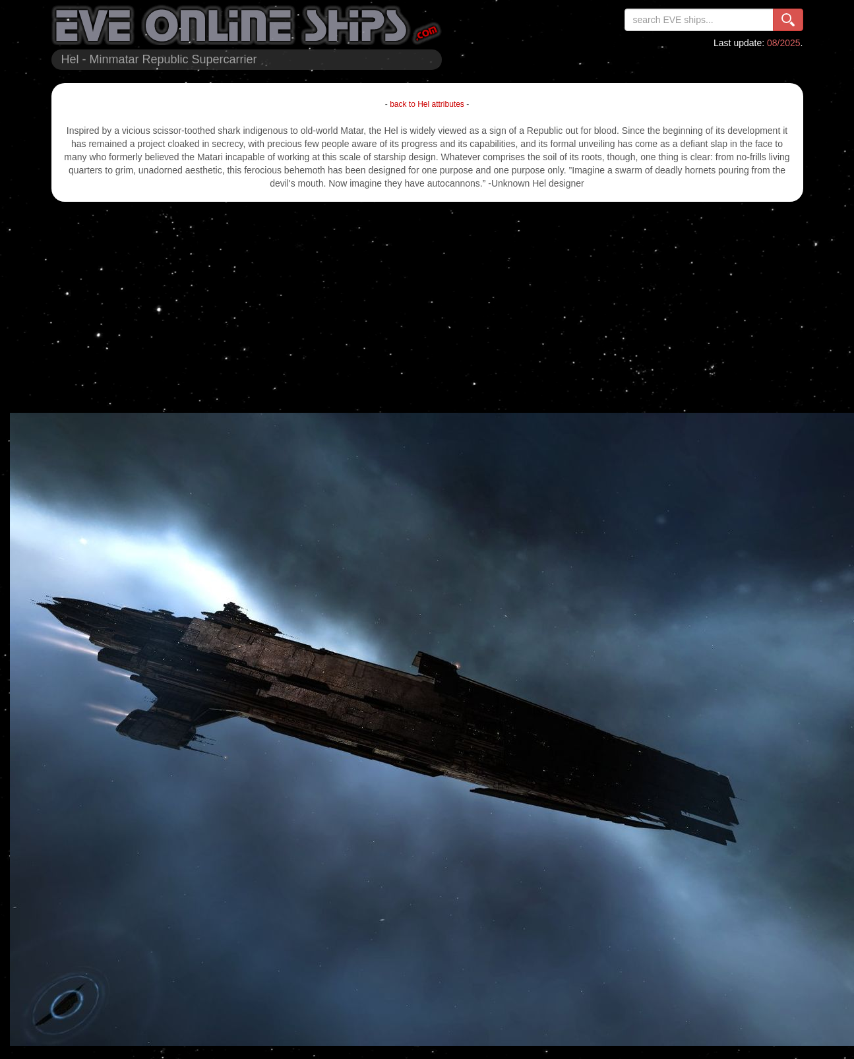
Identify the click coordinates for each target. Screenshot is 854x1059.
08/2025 (784, 43)
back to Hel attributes (427, 104)
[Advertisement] (427, 307)
